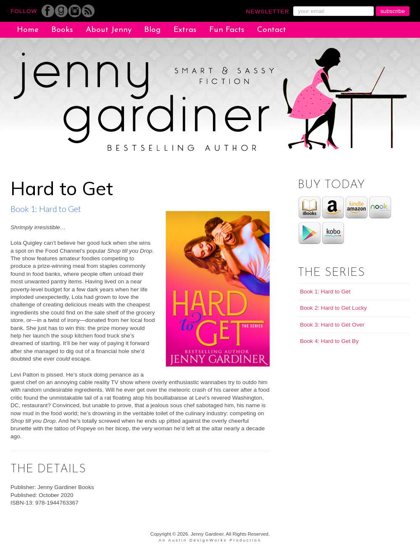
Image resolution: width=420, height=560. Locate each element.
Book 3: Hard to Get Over (332, 325)
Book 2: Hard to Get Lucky (333, 308)
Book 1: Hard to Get (325, 291)
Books (62, 30)
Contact (271, 30)
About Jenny (108, 30)
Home (28, 30)
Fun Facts (226, 30)
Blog (152, 30)
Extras (185, 30)
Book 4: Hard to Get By (329, 341)
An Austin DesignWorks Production (210, 540)
